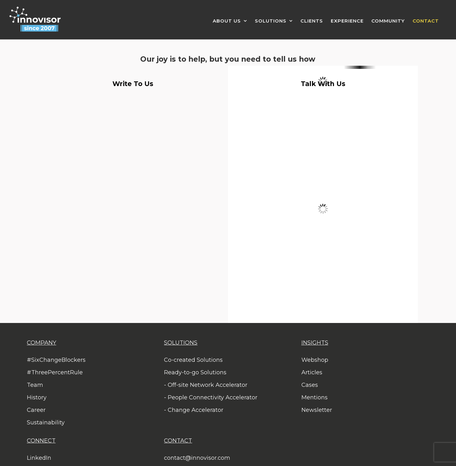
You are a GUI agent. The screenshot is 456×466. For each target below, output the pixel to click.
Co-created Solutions (193, 359)
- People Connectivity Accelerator (210, 397)
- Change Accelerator (193, 410)
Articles (311, 372)
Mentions (314, 397)
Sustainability (46, 422)
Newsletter (316, 410)
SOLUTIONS (180, 342)
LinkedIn (39, 457)
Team (35, 385)
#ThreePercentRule (55, 372)
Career (36, 410)
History (37, 397)
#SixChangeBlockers (56, 359)
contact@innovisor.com (197, 457)
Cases (309, 385)
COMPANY (41, 342)
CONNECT (41, 440)
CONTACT (178, 440)
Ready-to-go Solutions (195, 372)
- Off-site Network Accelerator (205, 385)
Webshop (314, 359)
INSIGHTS (314, 342)
